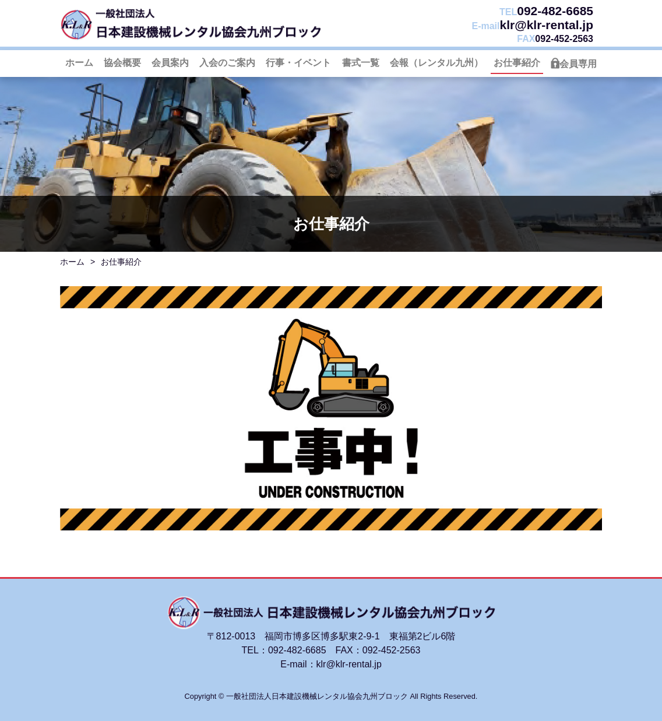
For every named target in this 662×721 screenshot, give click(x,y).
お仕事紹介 (517, 63)
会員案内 (170, 63)
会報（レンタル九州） (436, 63)
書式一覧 (360, 63)
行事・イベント (298, 63)
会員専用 (578, 64)
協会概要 (122, 63)
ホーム (79, 63)
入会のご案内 (227, 63)
